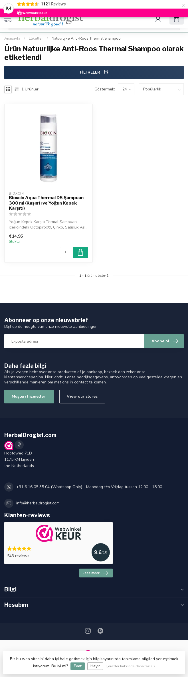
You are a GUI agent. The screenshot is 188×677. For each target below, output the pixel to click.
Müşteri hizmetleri (29, 396)
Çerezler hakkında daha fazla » (130, 666)
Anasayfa (12, 38)
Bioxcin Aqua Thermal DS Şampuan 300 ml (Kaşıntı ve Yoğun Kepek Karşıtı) (46, 203)
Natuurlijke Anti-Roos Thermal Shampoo (86, 38)
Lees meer (95, 573)
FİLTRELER (94, 72)
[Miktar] (65, 252)
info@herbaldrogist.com (38, 503)
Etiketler (36, 38)
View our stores (82, 396)
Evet (78, 666)
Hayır (95, 666)
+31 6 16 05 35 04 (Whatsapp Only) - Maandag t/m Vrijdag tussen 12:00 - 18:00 (89, 487)
